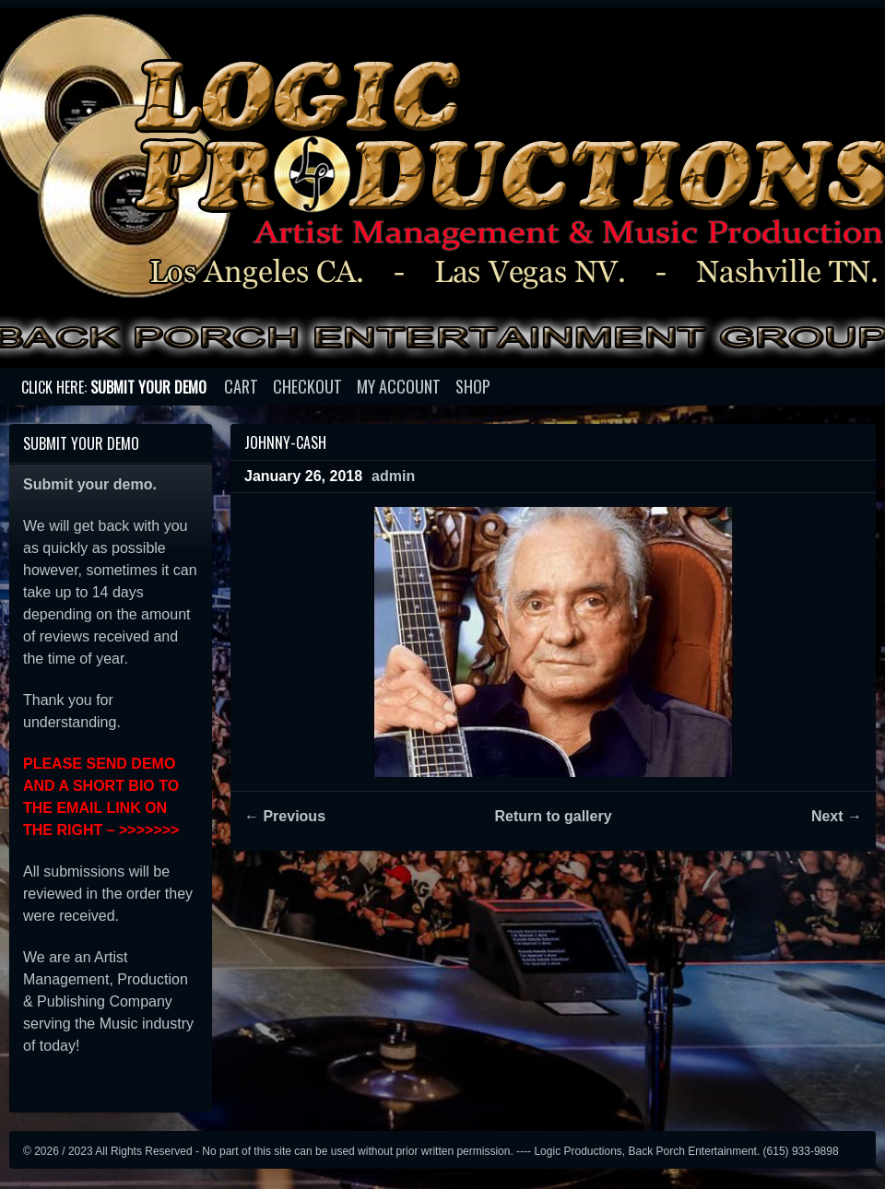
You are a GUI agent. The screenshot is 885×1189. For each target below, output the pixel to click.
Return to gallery (552, 816)
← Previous (284, 816)
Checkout (307, 386)
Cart (241, 386)
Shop (472, 386)
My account (399, 386)
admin (393, 476)
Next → (836, 816)
